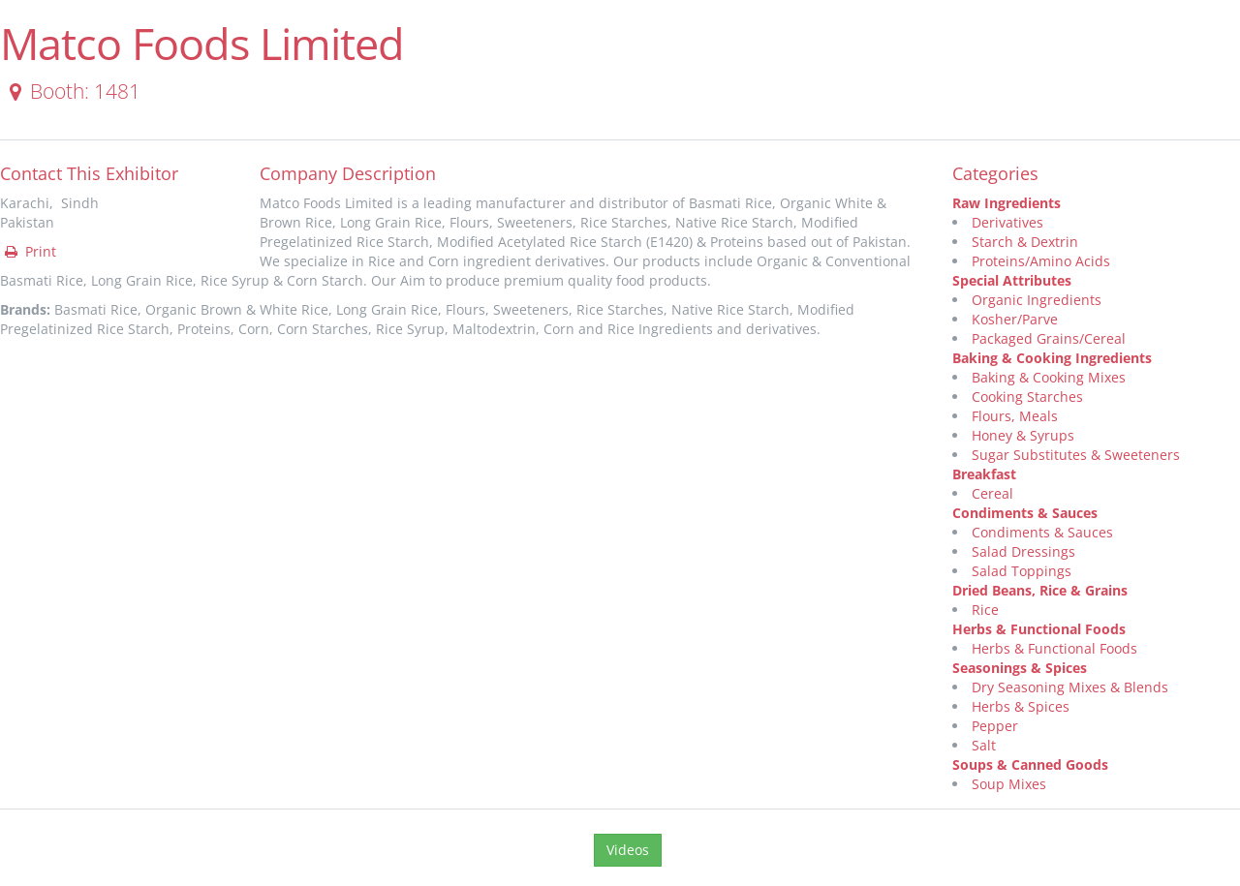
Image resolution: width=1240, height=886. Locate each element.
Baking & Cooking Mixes (1049, 377)
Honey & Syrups (1023, 435)
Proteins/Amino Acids (1041, 261)
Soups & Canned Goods (1030, 764)
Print (29, 251)
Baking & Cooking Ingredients (1052, 358)
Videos (627, 849)
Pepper (995, 726)
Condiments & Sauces (1025, 513)
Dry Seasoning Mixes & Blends (1070, 687)
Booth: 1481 (71, 91)
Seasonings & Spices (1019, 667)
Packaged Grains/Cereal (1049, 338)
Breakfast (984, 474)
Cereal (992, 493)
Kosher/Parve (1015, 319)
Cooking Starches (1027, 396)
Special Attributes (1011, 280)
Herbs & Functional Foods (1039, 629)
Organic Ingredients (1036, 299)
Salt (984, 745)
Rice (985, 609)
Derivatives (1007, 222)
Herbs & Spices (1021, 706)
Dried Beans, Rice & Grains (1040, 590)
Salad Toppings (1021, 571)
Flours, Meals (1015, 416)
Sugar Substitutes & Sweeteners (1076, 454)
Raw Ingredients (1006, 203)
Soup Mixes (1009, 784)
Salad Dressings (1023, 551)
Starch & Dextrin (1025, 241)
